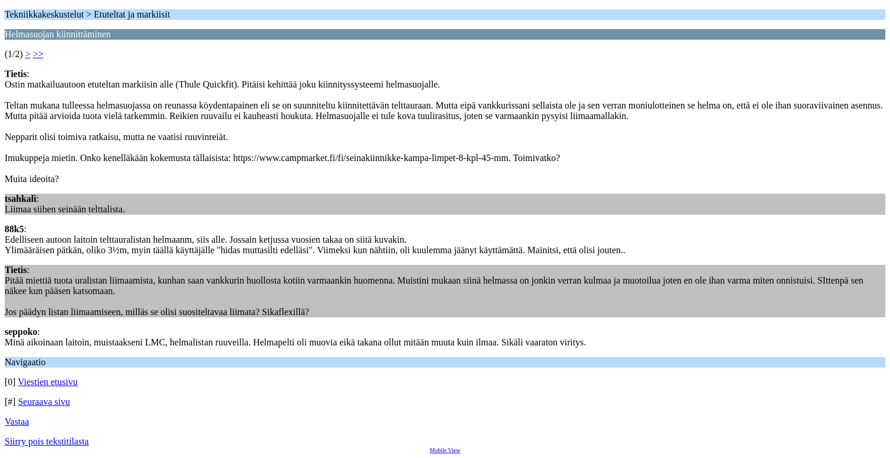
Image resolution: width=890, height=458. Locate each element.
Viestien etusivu (48, 382)
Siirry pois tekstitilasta (47, 441)
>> (38, 54)
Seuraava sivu (44, 402)
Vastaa (17, 421)
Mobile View (445, 450)
